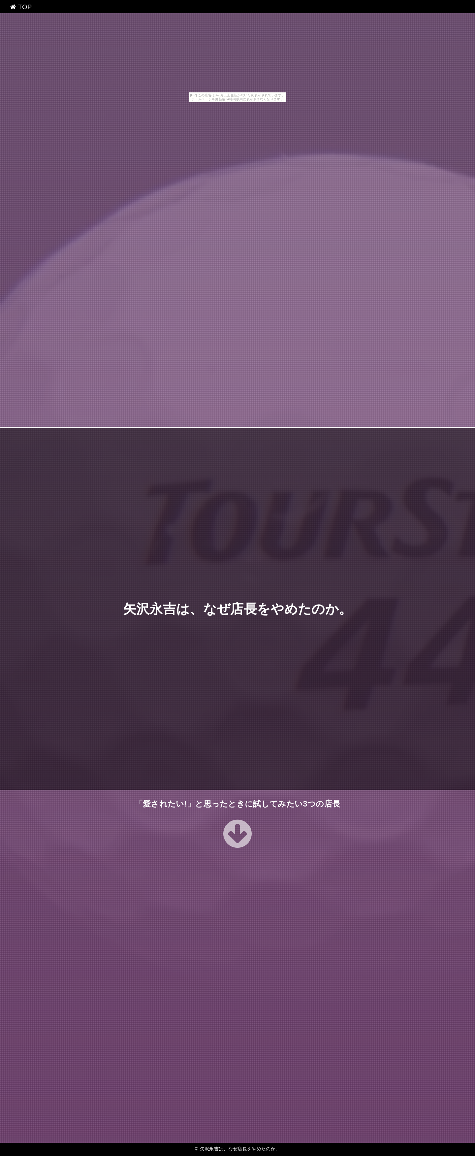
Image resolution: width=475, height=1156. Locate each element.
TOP (21, 7)
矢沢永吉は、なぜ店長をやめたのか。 (237, 609)
